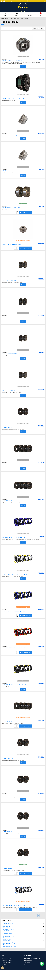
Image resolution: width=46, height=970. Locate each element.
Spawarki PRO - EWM (8, 929)
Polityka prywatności (33, 1)
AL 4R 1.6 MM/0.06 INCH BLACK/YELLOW (14, 684)
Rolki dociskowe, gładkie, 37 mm (11, 207)
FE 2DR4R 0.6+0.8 (7, 758)
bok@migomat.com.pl (31, 965)
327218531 (27, 962)
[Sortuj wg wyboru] (36, 28)
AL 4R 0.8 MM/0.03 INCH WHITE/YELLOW (14, 574)
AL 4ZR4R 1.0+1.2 (7, 464)
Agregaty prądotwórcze (9, 943)
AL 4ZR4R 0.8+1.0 (7, 500)
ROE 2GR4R (5, 317)
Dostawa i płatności (22, 1)
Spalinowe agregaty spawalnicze (11, 942)
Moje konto (13, 1)
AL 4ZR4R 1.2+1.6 (7, 721)
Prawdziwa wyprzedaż (8, 936)
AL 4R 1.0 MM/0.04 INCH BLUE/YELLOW (14, 611)
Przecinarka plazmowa (9, 937)
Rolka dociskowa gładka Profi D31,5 (12, 244)
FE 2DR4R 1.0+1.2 (7, 427)
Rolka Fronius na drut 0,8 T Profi (11, 171)
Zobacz (23, 66)
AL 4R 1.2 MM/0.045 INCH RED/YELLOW (14, 648)
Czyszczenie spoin (7, 939)
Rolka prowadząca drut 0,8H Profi (12, 135)
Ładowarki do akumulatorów (10, 946)
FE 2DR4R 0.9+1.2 (7, 831)
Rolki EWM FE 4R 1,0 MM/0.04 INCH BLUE (14, 537)
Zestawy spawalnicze (8, 944)
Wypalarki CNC (7, 940)
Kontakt (4, 964)
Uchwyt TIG (6, 932)
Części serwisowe (7, 933)
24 (42, 28)
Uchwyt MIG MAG (7, 930)
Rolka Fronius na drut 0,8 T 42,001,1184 (13, 98)
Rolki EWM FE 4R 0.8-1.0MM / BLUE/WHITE (15, 905)
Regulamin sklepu (6, 962)
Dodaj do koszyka (25, 212)
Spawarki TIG (6, 926)
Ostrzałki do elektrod (8, 923)
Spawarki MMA (7, 927)
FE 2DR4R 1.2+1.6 (7, 868)
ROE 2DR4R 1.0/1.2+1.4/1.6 (9, 353)
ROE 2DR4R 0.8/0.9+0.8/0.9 (10, 280)
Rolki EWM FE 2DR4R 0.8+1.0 (10, 795)
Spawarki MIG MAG (8, 925)
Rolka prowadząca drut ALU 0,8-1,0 (12, 60)
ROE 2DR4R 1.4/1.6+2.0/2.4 (9, 390)
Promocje (42, 1)
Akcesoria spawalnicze (8, 935)
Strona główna (6, 920)
